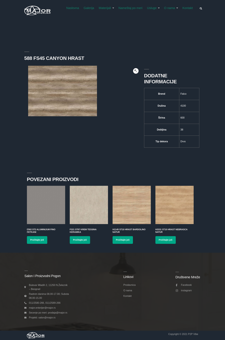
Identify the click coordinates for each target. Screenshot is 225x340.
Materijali (106, 8)
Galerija (89, 8)
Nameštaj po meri (131, 8)
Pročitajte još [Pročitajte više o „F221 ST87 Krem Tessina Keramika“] (80, 240)
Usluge (153, 8)
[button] (136, 71)
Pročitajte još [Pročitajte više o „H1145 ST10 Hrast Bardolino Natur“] (123, 240)
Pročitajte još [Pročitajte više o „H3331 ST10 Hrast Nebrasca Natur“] (165, 240)
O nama (171, 8)
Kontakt (187, 8)
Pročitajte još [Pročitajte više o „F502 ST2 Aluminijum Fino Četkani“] (37, 240)
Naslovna (72, 8)
